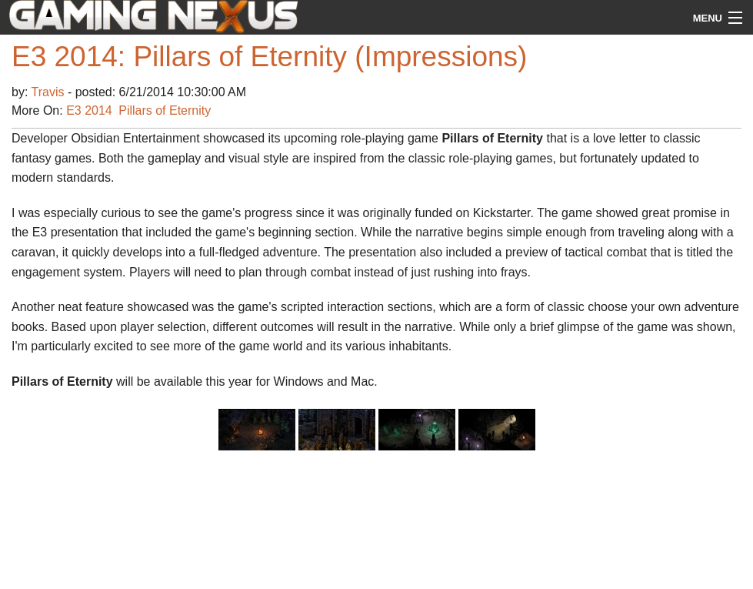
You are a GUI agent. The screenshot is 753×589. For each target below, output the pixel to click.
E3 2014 (89, 110)
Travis (50, 92)
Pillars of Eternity (164, 110)
